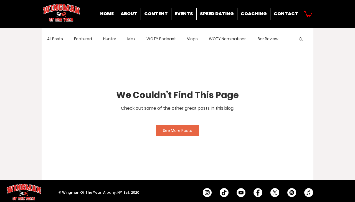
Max (131, 39)
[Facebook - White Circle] (257, 192)
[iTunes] (308, 192)
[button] (308, 14)
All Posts (55, 39)
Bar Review (268, 39)
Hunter (109, 39)
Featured (83, 39)
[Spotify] (291, 192)
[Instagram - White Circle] (207, 192)
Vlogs (192, 39)
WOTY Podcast (161, 39)
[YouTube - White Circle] (241, 192)
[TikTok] (224, 192)
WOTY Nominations (228, 39)
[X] (274, 192)
